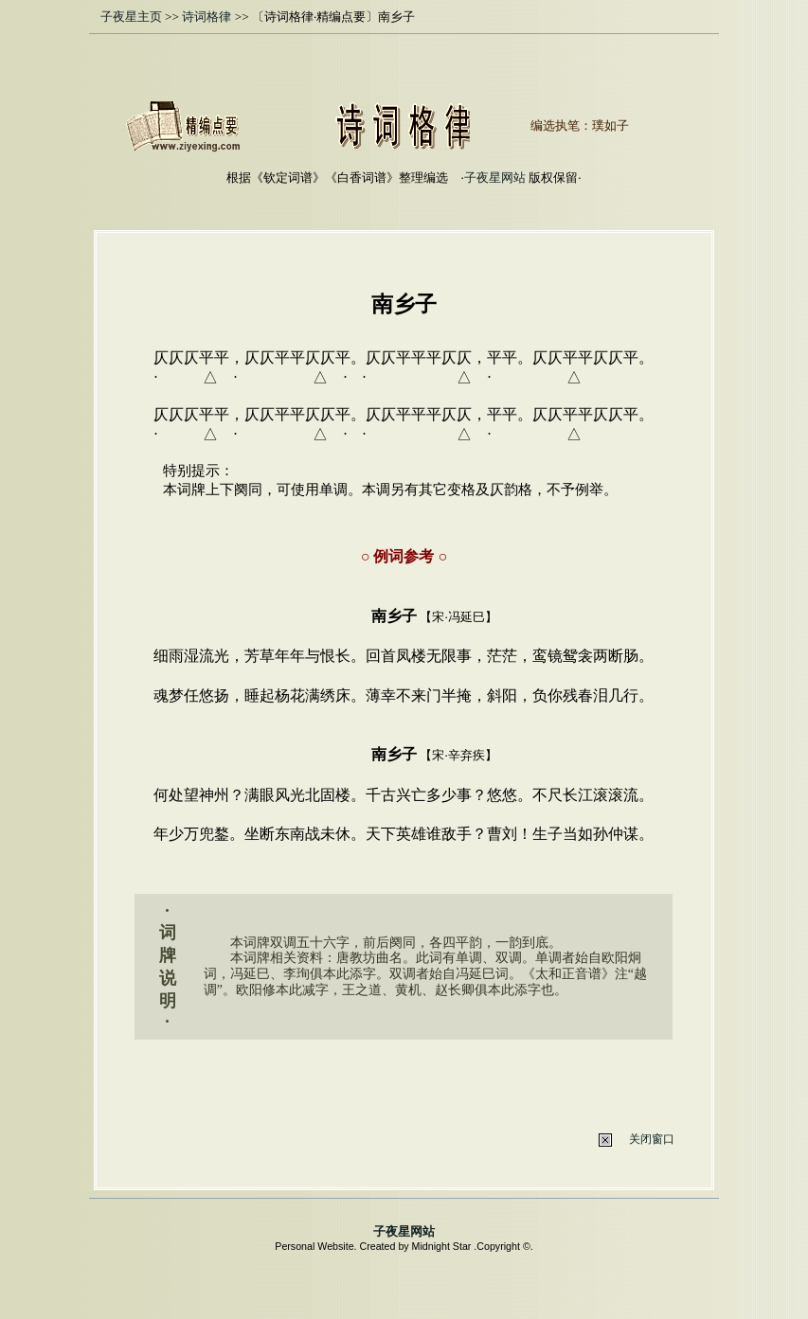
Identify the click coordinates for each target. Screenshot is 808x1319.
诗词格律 (206, 16)
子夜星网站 (495, 177)
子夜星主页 (131, 16)
